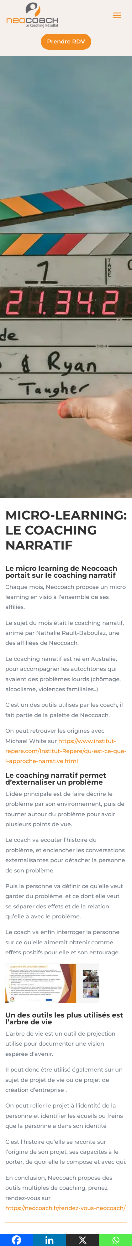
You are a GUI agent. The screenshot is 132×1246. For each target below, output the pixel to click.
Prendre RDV (66, 41)
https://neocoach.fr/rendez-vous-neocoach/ (65, 1208)
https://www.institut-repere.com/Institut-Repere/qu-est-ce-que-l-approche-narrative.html (65, 751)
